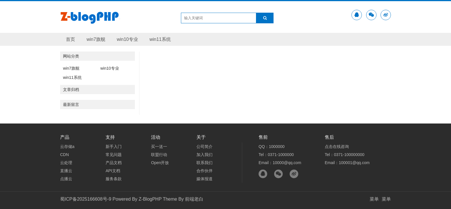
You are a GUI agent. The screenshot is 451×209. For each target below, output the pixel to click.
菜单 (374, 199)
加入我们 (204, 154)
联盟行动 (159, 154)
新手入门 (114, 146)
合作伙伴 (204, 170)
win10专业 (127, 39)
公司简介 (204, 146)
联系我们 (204, 162)
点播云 (66, 178)
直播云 (66, 170)
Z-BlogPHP (150, 199)
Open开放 (160, 162)
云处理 (66, 162)
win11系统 (160, 39)
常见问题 (114, 154)
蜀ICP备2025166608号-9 (85, 199)
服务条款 (114, 178)
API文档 (113, 170)
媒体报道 (204, 178)
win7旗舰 (96, 39)
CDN (64, 154)
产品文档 (114, 162)
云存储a (67, 146)
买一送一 (159, 146)
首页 (70, 39)
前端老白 (194, 199)
